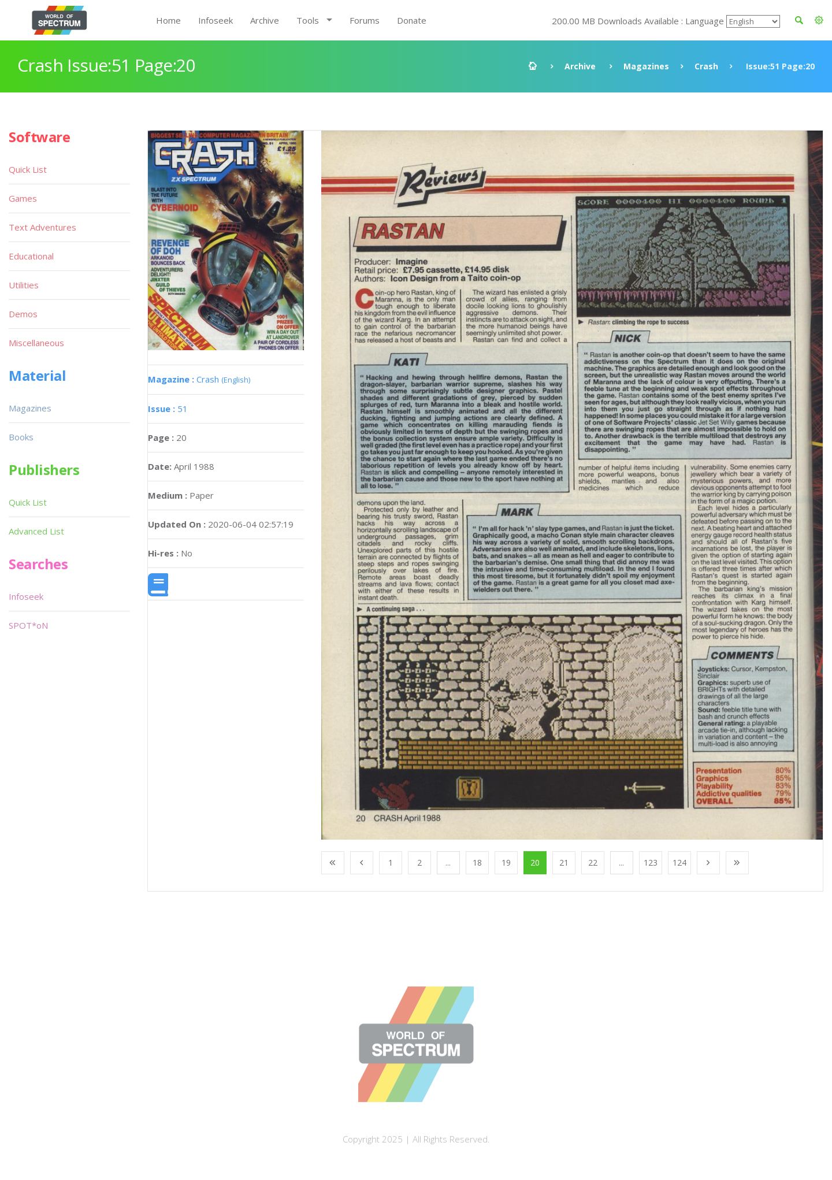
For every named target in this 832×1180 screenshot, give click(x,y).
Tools (307, 20)
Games (23, 198)
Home (168, 20)
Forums (365, 20)
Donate (411, 20)
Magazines (646, 66)
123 (651, 862)
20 (535, 862)
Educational (31, 256)
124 (679, 862)
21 (564, 862)
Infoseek (215, 20)
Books (21, 437)
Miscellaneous (36, 342)
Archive (264, 20)
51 (168, 408)
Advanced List (36, 531)
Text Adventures (42, 227)
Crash (706, 66)
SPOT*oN (28, 625)
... (448, 862)
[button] (819, 20)
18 (477, 862)
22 (592, 862)
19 (506, 862)
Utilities (24, 285)
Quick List (28, 169)
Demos (23, 314)
